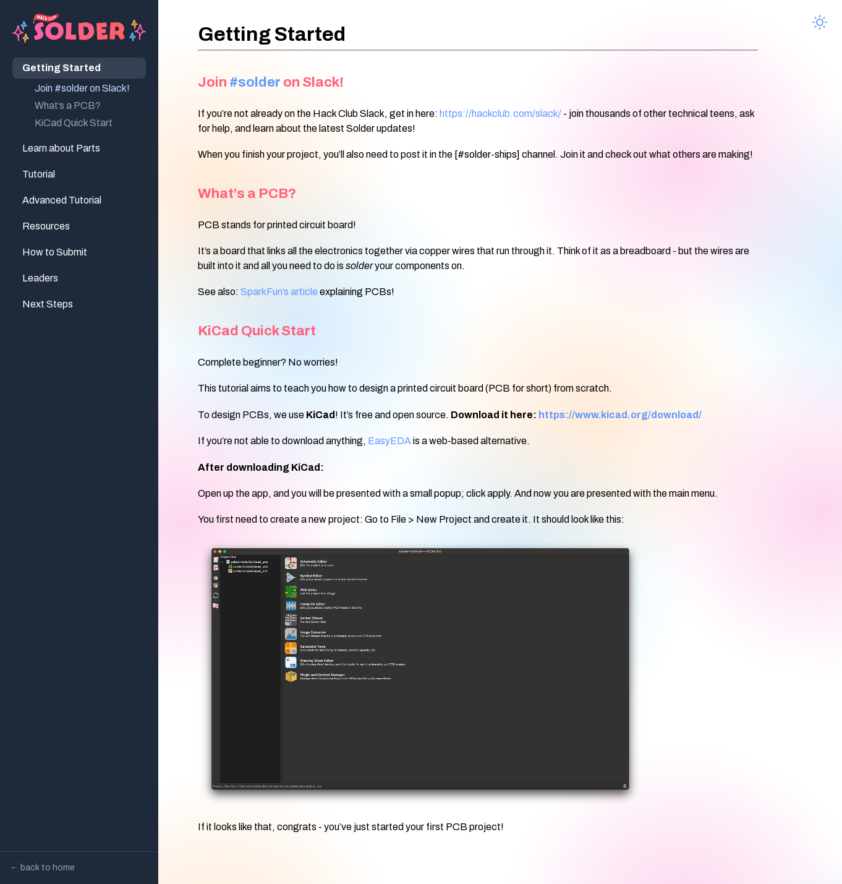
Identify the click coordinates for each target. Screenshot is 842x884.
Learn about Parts (61, 148)
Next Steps (47, 304)
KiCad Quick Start (74, 123)
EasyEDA (389, 441)
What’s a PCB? (68, 105)
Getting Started (61, 67)
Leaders (40, 278)
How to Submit (54, 252)
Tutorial (38, 174)
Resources (46, 226)
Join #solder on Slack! (82, 88)
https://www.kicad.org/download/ (620, 415)
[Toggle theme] (819, 22)
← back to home (42, 867)
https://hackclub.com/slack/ (500, 113)
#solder (255, 82)
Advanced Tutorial (61, 200)
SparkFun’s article (279, 291)
